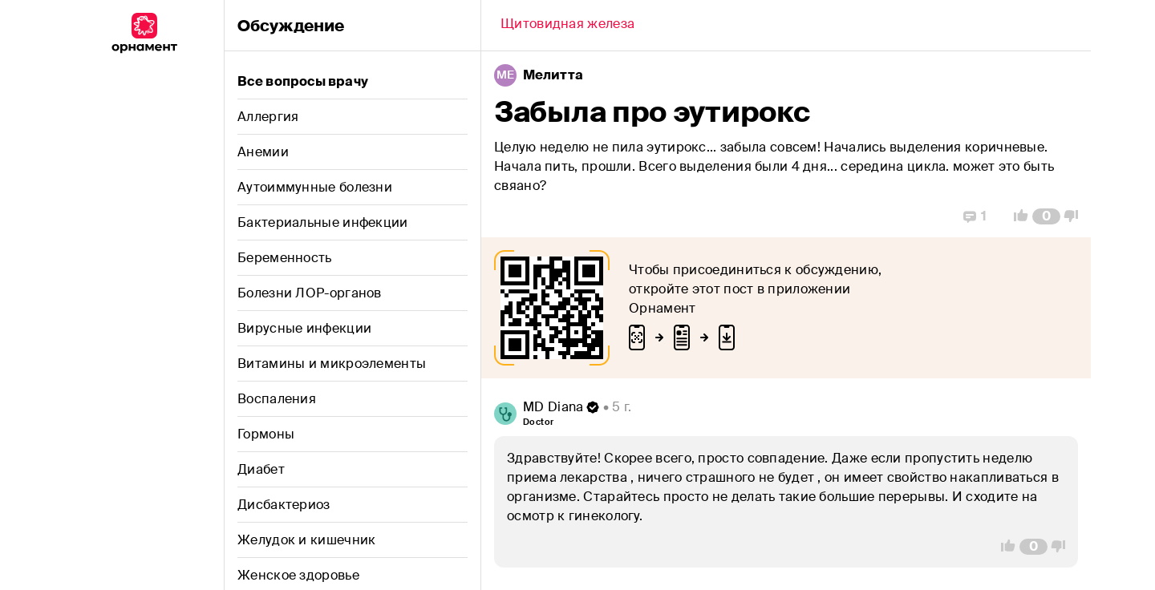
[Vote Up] (1016, 216)
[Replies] (974, 216)
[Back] (567, 26)
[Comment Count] (1046, 216)
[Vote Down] (1075, 216)
